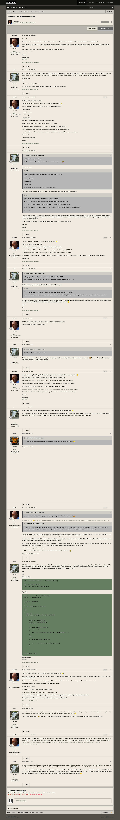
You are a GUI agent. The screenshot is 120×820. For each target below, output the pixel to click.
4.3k (14, 449)
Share (97, 22)
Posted (27, 35)
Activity (91, 2)
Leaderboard (101, 2)
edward (14, 433)
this (71, 191)
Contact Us (13, 817)
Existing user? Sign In (12, 7)
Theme (8, 817)
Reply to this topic (105, 28)
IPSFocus (14, 816)
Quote (27, 66)
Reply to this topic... (21, 800)
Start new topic (92, 28)
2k (14, 86)
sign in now (40, 792)
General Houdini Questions (28, 22)
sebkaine (16, 21)
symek (14, 69)
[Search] (96, 7)
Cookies (18, 817)
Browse (82, 2)
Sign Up (21, 7)
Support (110, 2)
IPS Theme (8, 816)
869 (14, 51)
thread (55, 302)
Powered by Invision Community (107, 817)
